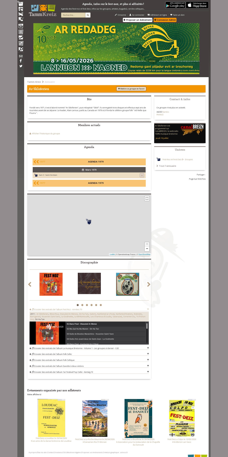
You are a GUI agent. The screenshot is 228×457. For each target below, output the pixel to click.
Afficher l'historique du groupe (46, 133)
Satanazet (117, 316)
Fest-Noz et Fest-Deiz (172, 159)
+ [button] (147, 244)
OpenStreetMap (144, 254)
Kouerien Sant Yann (51, 316)
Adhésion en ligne (157, 15)
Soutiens (58, 452)
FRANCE (160, 114)
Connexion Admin (165, 19)
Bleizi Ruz (54, 314)
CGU (64, 452)
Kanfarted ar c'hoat (106, 314)
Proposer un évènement (137, 19)
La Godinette (67, 316)
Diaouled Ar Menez (69, 314)
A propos (32, 452)
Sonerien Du (129, 316)
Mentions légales (74, 452)
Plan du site (42, 452)
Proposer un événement (91, 452)
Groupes (188, 159)
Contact (50, 452)
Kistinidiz (138, 314)
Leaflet (112, 254)
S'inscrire (120, 15)
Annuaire (50, 81)
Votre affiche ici (34, 394)
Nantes (165, 112)
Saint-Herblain (51, 175)
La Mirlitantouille (81, 316)
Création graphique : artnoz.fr (115, 452)
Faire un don (177, 15)
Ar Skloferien (42, 314)
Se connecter (136, 15)
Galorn (93, 314)
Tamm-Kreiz (34, 81)
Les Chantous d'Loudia (101, 316)
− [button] (147, 249)
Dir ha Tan (83, 314)
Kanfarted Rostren (124, 314)
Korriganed (35, 316)
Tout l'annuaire (166, 165)
